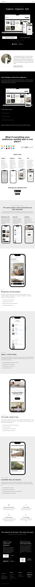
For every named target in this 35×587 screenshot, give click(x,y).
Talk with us (5, 556)
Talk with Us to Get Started (9, 37)
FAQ (10, 579)
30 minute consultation (29, 559)
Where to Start (12, 576)
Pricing (11, 575)
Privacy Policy (20, 575)
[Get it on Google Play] (20, 44)
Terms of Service (20, 576)
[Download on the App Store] (15, 44)
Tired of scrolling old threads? (25, 37)
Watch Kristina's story (22, 559)
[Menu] (33, 1)
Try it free (12, 555)
